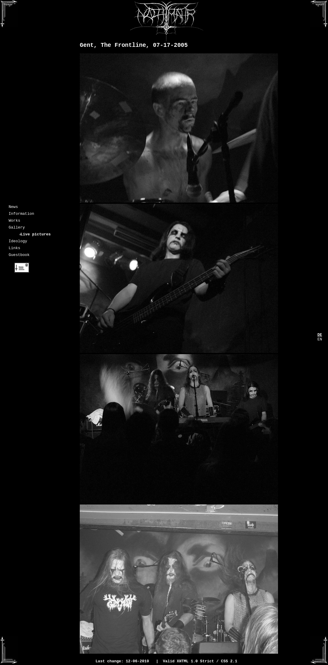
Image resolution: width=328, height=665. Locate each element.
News (13, 207)
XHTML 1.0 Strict (195, 661)
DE (319, 335)
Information (21, 215)
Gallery (17, 230)
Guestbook (19, 261)
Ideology (18, 246)
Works (14, 223)
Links (14, 254)
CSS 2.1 (229, 661)
